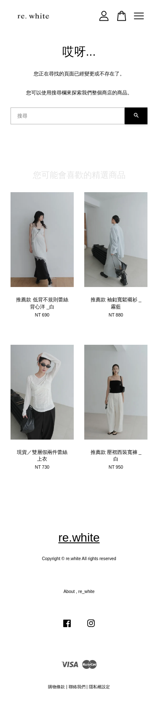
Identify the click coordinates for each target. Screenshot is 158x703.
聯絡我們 (77, 686)
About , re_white (79, 591)
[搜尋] (68, 115)
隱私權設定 (99, 686)
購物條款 (56, 686)
